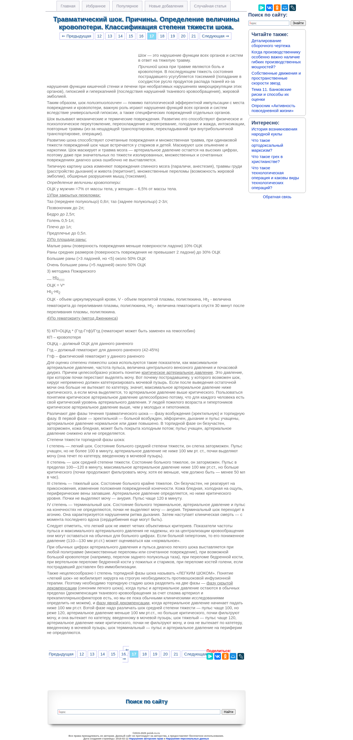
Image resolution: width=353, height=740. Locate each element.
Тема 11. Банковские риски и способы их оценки (272, 94)
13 (110, 36)
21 (193, 36)
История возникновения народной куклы (274, 131)
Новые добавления (166, 6)
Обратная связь (277, 197)
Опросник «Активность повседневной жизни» (273, 108)
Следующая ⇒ (215, 36)
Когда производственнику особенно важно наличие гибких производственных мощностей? (276, 59)
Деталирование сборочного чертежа (271, 43)
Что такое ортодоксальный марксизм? (267, 145)
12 (99, 36)
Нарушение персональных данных (187, 738)
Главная (68, 6)
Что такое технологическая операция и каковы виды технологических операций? (275, 177)
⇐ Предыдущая (76, 36)
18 (162, 36)
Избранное (96, 6)
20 (183, 36)
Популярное (127, 6)
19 (172, 36)
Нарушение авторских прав (146, 738)
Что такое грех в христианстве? (267, 159)
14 (120, 36)
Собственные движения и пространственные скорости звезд (276, 78)
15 (131, 36)
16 (141, 36)
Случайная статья (210, 6)
